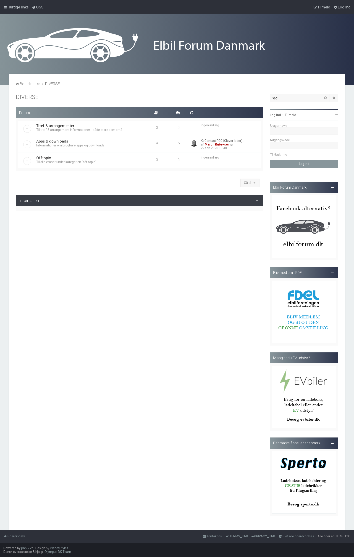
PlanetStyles (59, 548)
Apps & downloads (52, 140)
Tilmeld (290, 114)
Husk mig (280, 154)
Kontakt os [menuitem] (212, 536)
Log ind (275, 114)
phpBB (26, 548)
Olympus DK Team (58, 552)
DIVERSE (27, 96)
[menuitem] (37, 7)
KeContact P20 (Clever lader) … (223, 140)
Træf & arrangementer (55, 125)
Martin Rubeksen (217, 144)
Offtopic (43, 157)
